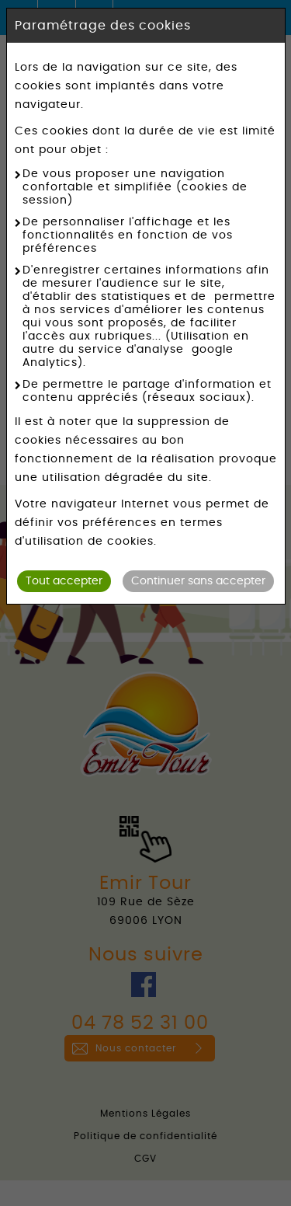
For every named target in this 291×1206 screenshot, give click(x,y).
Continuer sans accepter (198, 581)
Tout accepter (64, 581)
